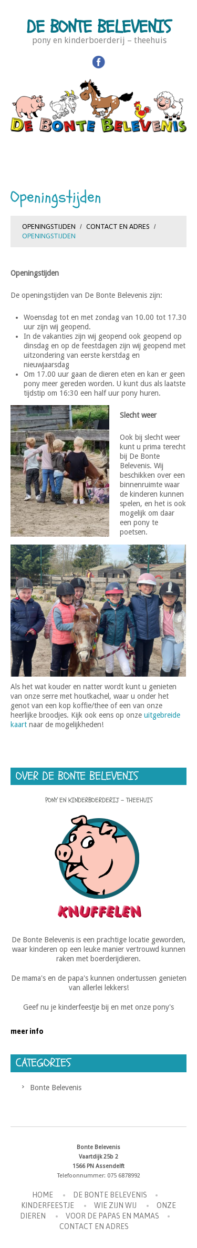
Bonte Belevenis (55, 1087)
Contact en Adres (117, 226)
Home (42, 1195)
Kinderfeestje (47, 1205)
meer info (27, 1031)
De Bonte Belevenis (98, 27)
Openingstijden (49, 226)
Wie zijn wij (115, 1205)
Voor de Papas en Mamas (112, 1216)
